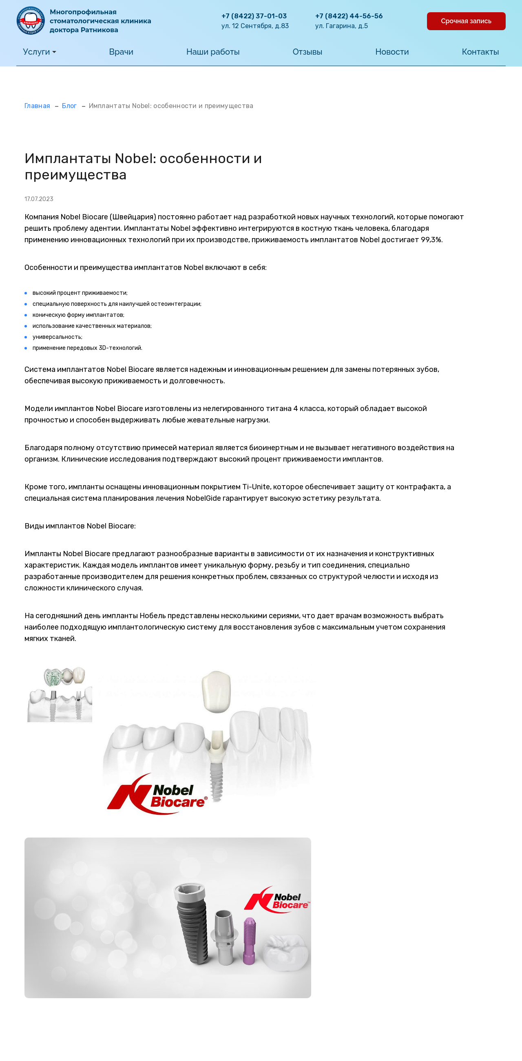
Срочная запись (466, 21)
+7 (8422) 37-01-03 (254, 16)
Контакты (480, 52)
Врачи (121, 52)
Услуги (39, 52)
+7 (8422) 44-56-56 (349, 16)
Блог (69, 106)
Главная (37, 106)
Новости (392, 52)
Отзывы (308, 52)
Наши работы (213, 52)
